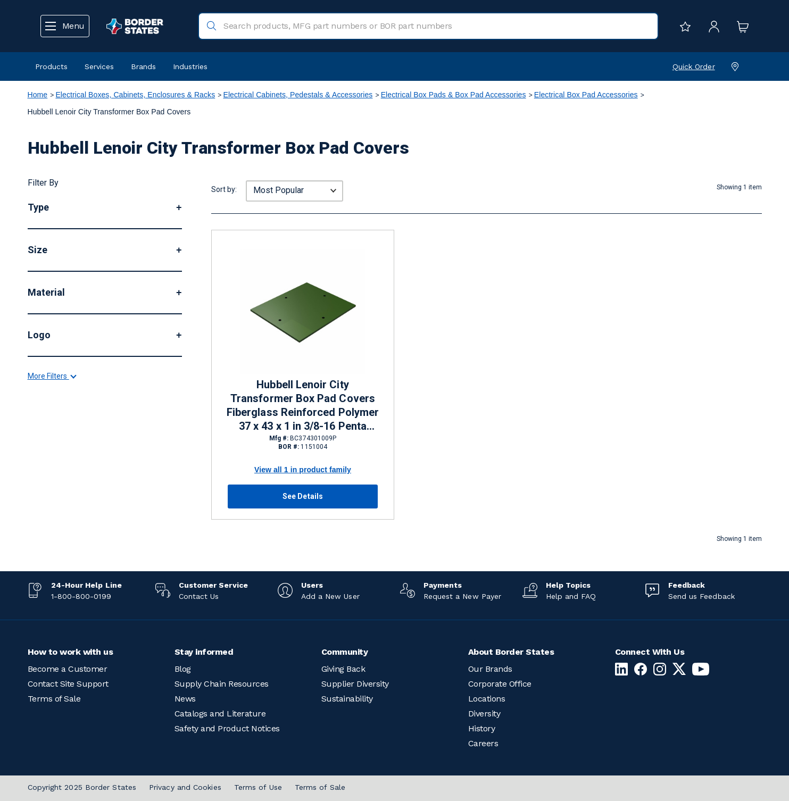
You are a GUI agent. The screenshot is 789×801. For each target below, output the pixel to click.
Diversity (484, 713)
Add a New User (330, 596)
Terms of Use (258, 787)
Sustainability (347, 699)
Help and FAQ (571, 596)
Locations (486, 699)
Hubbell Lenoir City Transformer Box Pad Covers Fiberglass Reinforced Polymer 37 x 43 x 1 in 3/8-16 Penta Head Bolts (303, 405)
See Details (303, 496)
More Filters (52, 472)
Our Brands (490, 669)
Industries (190, 66)
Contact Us (199, 596)
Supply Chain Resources (222, 684)
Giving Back (343, 669)
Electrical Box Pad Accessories (586, 94)
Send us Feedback (701, 596)
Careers (483, 743)
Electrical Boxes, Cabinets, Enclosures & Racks (135, 94)
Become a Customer (67, 669)
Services (99, 66)
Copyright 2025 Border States (82, 787)
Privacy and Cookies (185, 787)
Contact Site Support (68, 684)
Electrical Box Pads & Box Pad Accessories (453, 94)
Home (38, 94)
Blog (183, 669)
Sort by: (224, 189)
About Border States (511, 652)
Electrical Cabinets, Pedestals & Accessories (297, 94)
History (481, 728)
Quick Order (693, 66)
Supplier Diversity (355, 684)
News (185, 699)
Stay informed (204, 652)
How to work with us (70, 652)
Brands (143, 66)
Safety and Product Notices (227, 728)
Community (344, 652)
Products (51, 66)
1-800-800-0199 (81, 596)
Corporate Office (499, 684)
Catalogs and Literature (220, 713)
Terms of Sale (54, 699)
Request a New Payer (462, 596)
